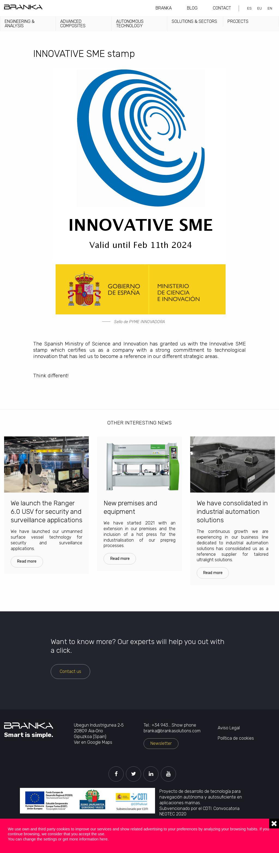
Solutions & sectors (194, 21)
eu (259, 8)
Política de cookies (236, 738)
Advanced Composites (73, 23)
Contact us (70, 671)
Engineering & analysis (20, 23)
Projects (238, 21)
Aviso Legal (229, 727)
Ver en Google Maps (93, 742)
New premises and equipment (130, 507)
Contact (222, 8)
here (104, 839)
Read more (27, 561)
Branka (164, 8)
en (270, 8)
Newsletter (161, 743)
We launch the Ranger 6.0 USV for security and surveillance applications (46, 511)
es (249, 8)
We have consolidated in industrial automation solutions (232, 511)
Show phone (184, 725)
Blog (192, 8)
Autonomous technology (130, 23)
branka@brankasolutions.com (172, 730)
